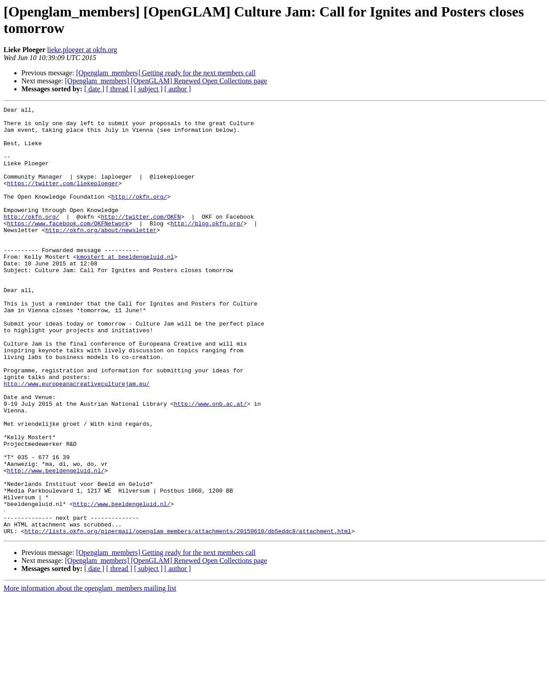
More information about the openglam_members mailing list (90, 673)
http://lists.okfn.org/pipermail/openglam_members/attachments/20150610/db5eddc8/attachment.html (188, 616)
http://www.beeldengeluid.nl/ (55, 544)
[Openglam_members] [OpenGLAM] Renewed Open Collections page (166, 81)
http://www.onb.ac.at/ (210, 464)
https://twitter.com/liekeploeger (63, 199)
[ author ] (177, 89)
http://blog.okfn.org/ (206, 247)
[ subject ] (148, 89)
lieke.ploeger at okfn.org (82, 49)
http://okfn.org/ (139, 215)
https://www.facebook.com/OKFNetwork (68, 247)
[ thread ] (119, 89)
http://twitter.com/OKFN (140, 239)
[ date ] (94, 89)
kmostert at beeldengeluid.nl (125, 287)
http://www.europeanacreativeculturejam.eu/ (77, 440)
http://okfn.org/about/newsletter (101, 255)
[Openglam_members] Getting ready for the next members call (166, 73)
